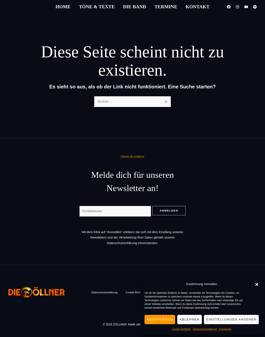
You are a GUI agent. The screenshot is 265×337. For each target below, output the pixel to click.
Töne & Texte (97, 6)
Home (63, 6)
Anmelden (169, 210)
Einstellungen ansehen (231, 319)
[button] (257, 284)
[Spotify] (255, 7)
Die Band (134, 6)
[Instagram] (237, 7)
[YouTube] (246, 7)
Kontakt (198, 6)
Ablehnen (189, 319)
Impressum (225, 329)
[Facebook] (229, 7)
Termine (165, 6)
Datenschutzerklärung (205, 329)
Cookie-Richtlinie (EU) (139, 292)
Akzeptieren (160, 319)
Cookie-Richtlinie (181, 329)
